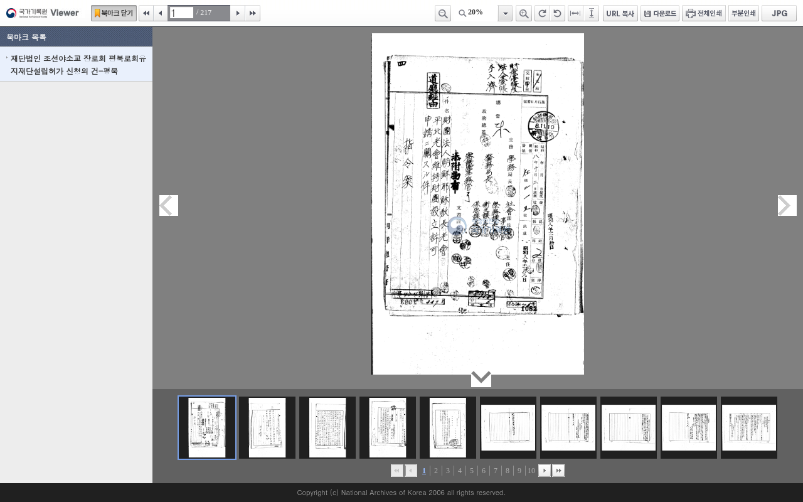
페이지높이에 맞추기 (592, 13)
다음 (237, 13)
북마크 (114, 13)
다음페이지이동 (787, 205)
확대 (524, 13)
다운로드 (660, 13)
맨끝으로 (558, 471)
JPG (779, 13)
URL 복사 (620, 13)
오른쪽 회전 (542, 13)
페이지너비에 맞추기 (576, 13)
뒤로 (544, 471)
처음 (146, 13)
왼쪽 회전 (557, 13)
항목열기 (504, 13)
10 (531, 470)
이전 (161, 13)
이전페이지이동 (168, 205)
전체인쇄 (704, 13)
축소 (443, 13)
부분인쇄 (743, 13)
